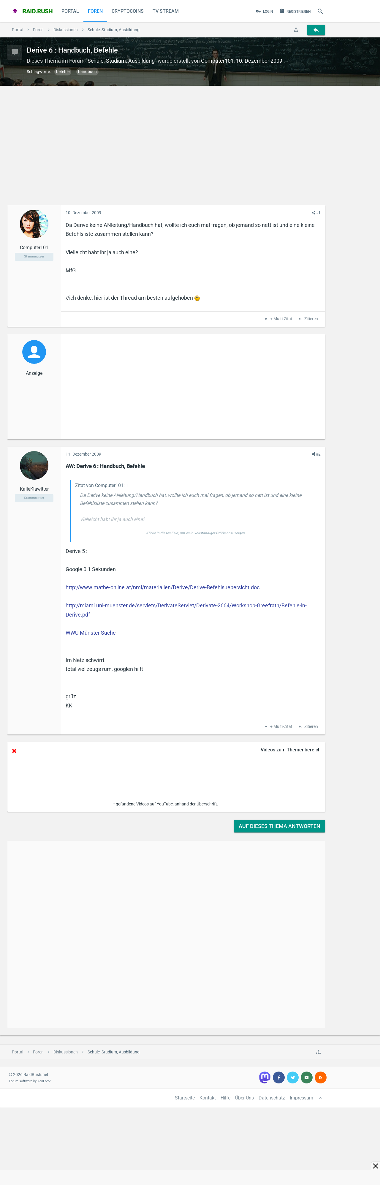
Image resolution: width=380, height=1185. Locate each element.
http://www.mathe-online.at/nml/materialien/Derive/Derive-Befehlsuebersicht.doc (162, 587)
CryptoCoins (128, 11)
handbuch (87, 71)
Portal (70, 11)
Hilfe (225, 1098)
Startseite (185, 1098)
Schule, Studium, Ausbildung (121, 61)
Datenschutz (272, 1098)
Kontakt (208, 1098)
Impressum (301, 1098)
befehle (62, 71)
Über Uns (244, 1098)
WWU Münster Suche (91, 633)
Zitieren (310, 319)
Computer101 (217, 61)
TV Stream (166, 11)
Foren (95, 11)
